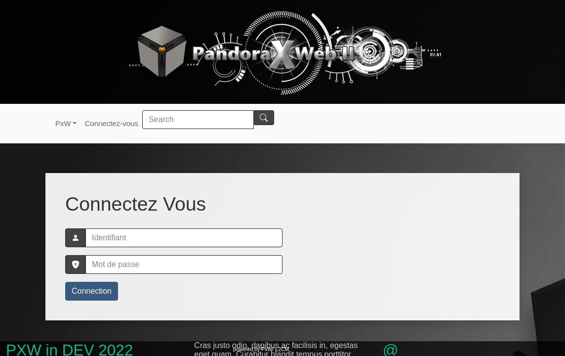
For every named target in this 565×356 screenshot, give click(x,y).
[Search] (198, 119)
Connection (92, 291)
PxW (63, 123)
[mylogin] (183, 237)
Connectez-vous (111, 123)
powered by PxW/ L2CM (261, 349)
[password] (183, 264)
